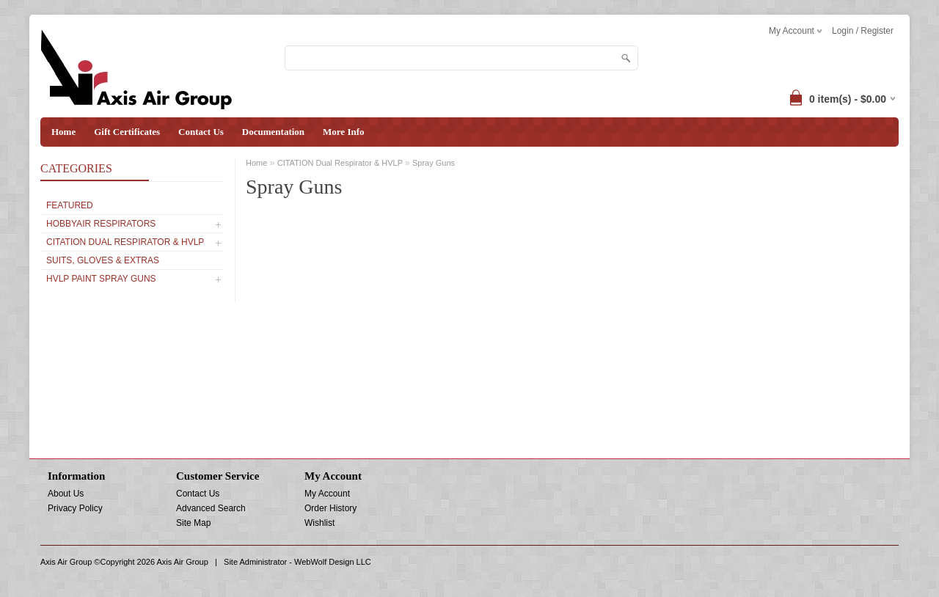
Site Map (193, 523)
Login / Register (863, 31)
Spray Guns (433, 162)
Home (63, 131)
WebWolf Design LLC (332, 561)
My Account (327, 493)
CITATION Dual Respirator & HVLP (125, 242)
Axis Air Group (182, 561)
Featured (69, 205)
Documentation (273, 131)
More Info (343, 131)
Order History (330, 508)
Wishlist (319, 523)
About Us (66, 493)
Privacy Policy (75, 508)
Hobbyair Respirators (101, 224)
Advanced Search (211, 508)
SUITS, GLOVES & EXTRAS (102, 260)
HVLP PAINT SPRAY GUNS (101, 279)
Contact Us (201, 131)
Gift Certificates (127, 131)
